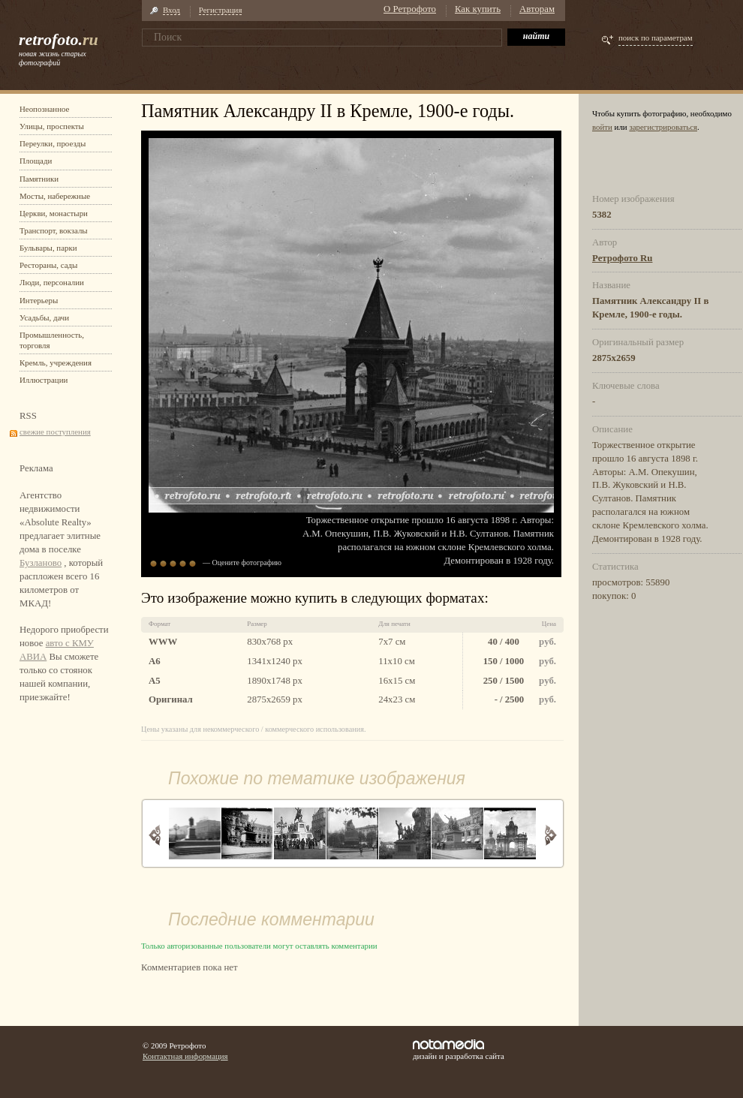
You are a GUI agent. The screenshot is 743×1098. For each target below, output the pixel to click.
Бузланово (41, 563)
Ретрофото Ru (622, 258)
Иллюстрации (44, 379)
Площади (36, 160)
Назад (155, 835)
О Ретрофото (410, 9)
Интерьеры (39, 300)
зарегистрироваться (663, 126)
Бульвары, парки (48, 247)
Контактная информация (185, 1055)
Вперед (550, 835)
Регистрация (220, 9)
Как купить (478, 9)
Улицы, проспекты (52, 126)
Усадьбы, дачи (44, 317)
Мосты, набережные (55, 195)
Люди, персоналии (52, 282)
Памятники (39, 178)
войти (602, 126)
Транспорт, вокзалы (54, 230)
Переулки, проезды (53, 143)
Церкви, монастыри (54, 213)
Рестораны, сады (48, 264)
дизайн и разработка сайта (458, 1049)
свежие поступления (55, 431)
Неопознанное (44, 108)
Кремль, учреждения (56, 362)
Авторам (537, 9)
